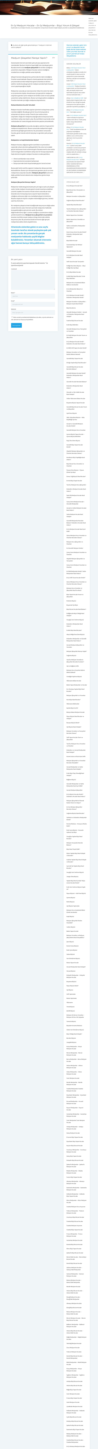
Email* (13, 301)
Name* (13, 293)
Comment (14, 269)
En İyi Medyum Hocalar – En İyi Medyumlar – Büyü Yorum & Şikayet (45, 25)
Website (13, 309)
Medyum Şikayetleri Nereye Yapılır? (29, 58)
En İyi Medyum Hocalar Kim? (78, 115)
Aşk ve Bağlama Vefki (77, 98)
